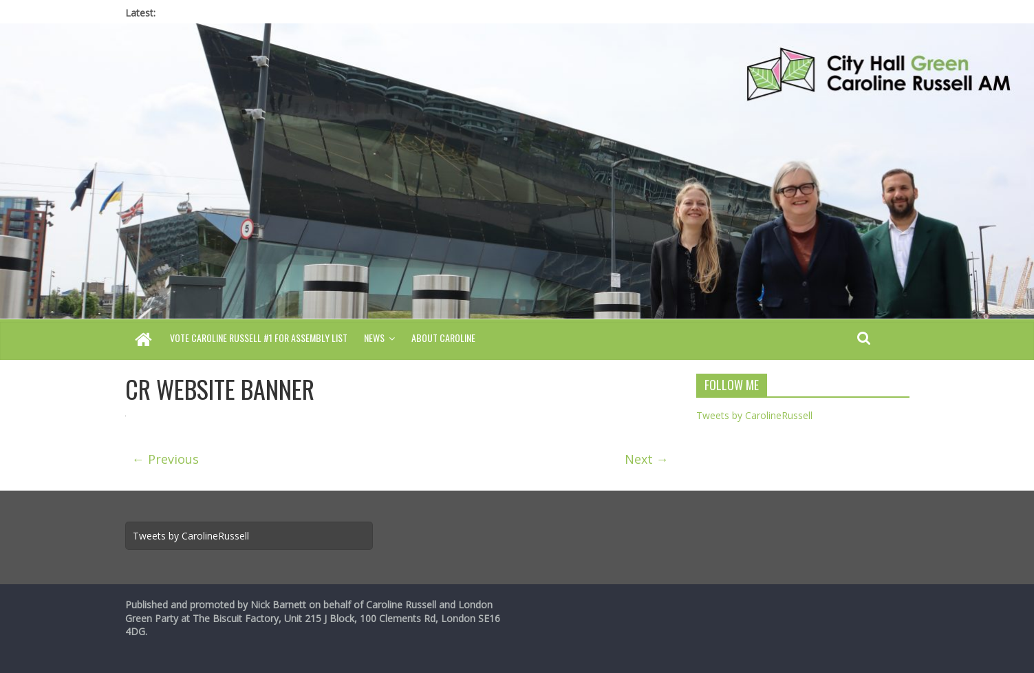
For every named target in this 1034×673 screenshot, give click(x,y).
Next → (647, 459)
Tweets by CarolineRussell (754, 415)
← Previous (165, 459)
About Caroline (443, 337)
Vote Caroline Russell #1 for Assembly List (258, 337)
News (374, 337)
